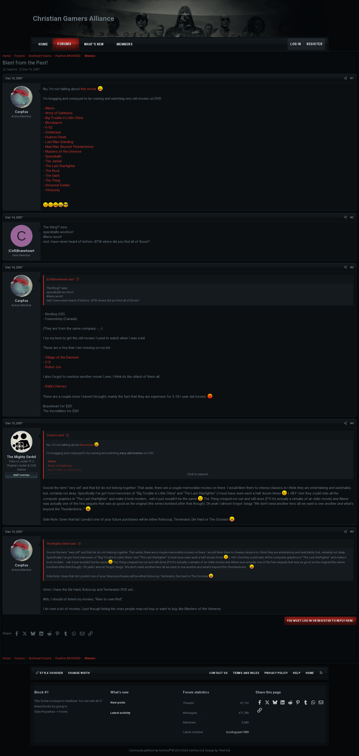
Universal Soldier (89, 190)
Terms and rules (246, 673)
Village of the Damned (93, 362)
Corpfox (43, 74)
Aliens (81, 113)
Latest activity (120, 708)
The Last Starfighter (92, 170)
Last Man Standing (91, 146)
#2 (320, 222)
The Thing (84, 185)
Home (43, 44)
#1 (320, 83)
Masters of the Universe (95, 156)
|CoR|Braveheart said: (92, 284)
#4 (320, 428)
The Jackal (85, 166)
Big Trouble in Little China (96, 122)
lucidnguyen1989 (237, 732)
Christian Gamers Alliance (73, 18)
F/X (79, 367)
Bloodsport (85, 127)
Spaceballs (85, 161)
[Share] (313, 83)
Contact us (218, 673)
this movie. (120, 93)
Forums (64, 44)
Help (296, 673)
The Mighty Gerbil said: (93, 553)
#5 (320, 541)
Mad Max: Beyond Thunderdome (101, 151)
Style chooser (49, 673)
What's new (94, 44)
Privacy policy (276, 673)
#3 (320, 272)
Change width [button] (79, 673)
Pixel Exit (224, 750)
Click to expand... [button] (198, 478)
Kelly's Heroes (87, 391)
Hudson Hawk (87, 142)
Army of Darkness (90, 118)
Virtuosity (84, 195)
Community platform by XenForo (167, 750)
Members (125, 44)
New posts (117, 700)
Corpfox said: (87, 439)
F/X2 (80, 132)
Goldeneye (85, 137)
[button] (75, 44)
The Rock (84, 175)
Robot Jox (85, 372)
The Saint (84, 180)
